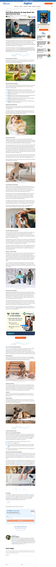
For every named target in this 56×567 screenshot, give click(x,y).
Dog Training (25, 6)
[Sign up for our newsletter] (28, 1)
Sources (8, 502)
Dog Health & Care (8, 10)
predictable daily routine (19, 463)
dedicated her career (16, 539)
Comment (7, 554)
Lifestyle (30, 6)
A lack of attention (9, 348)
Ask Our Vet (38, 6)
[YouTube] (7, 3)
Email (8, 516)
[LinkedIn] (33, 17)
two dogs (13, 541)
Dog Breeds (34, 6)
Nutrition (21, 6)
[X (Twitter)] (6, 3)
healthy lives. (24, 543)
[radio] (17, 530)
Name (7, 564)
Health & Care (16, 6)
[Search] (52, 6)
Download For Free (43, 29)
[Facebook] (3, 3)
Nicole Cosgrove (11, 15)
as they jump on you (18, 454)
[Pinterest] (9, 3)
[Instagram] (5, 3)
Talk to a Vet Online (48, 3)
